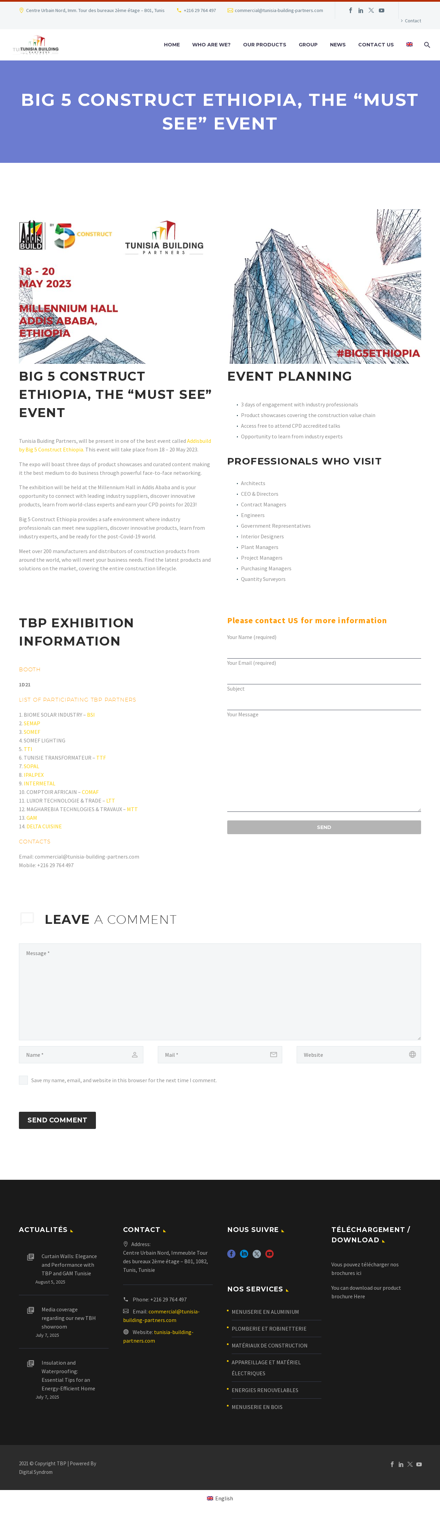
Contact (413, 21)
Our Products (264, 45)
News (338, 45)
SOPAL (31, 766)
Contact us (376, 45)
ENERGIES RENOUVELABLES (265, 1397)
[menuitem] (409, 45)
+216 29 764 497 (200, 10)
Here (359, 1303)
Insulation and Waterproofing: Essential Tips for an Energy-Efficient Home (68, 1382)
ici (358, 1280)
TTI (28, 749)
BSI (91, 714)
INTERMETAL (39, 783)
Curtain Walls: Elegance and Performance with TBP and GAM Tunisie (69, 1272)
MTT (132, 809)
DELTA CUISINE (44, 826)
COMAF (90, 791)
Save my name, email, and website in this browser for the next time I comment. (124, 1080)
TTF (101, 757)
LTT (110, 800)
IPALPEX (34, 774)
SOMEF (32, 731)
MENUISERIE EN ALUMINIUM (265, 1318)
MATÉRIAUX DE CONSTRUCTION (270, 1352)
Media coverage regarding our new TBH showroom (69, 1325)
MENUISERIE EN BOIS (257, 1414)
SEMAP (32, 723)
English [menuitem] (224, 1505)
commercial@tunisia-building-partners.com (279, 10)
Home (172, 45)
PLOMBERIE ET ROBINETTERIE (269, 1335)
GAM (31, 817)
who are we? (211, 45)
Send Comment (57, 1124)
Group (308, 45)
